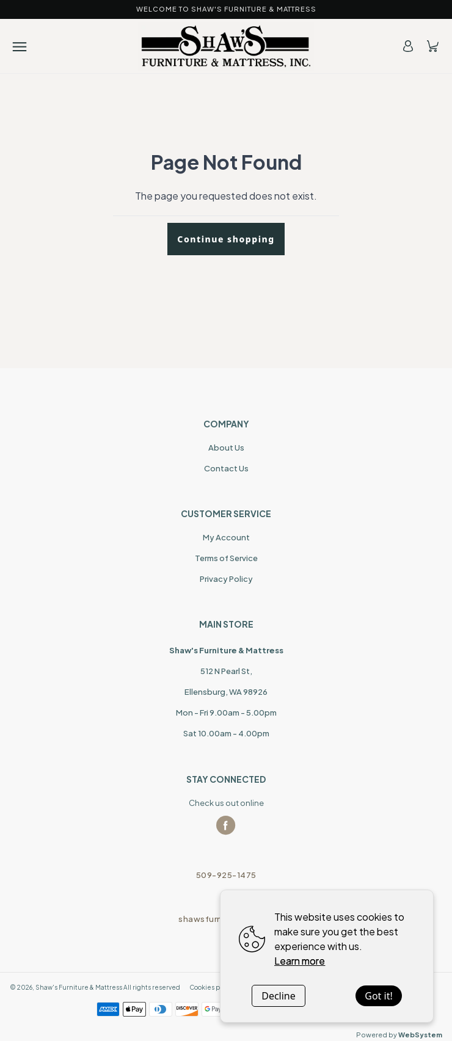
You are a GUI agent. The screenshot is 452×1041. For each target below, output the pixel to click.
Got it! (378, 996)
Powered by (399, 1035)
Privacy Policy (226, 579)
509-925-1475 (226, 875)
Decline (278, 996)
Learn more (299, 960)
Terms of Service (226, 558)
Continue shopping (225, 239)
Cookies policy (211, 987)
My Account (226, 537)
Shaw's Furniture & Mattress (78, 987)
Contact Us (226, 468)
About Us (226, 447)
